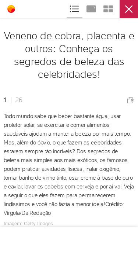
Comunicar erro (130, 100)
